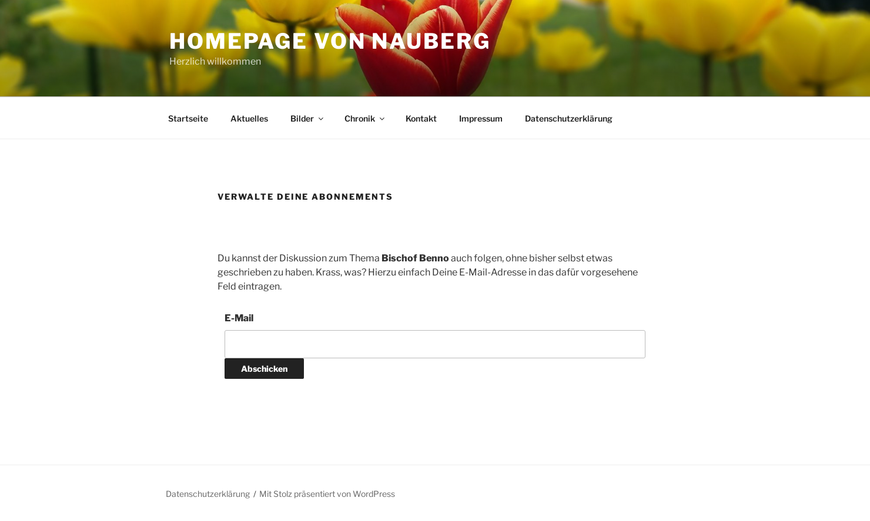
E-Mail (239, 318)
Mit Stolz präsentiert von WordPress (327, 494)
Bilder (307, 118)
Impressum (481, 118)
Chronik (365, 118)
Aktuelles (249, 118)
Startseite (188, 118)
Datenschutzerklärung (569, 118)
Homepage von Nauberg (330, 41)
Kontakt (421, 118)
